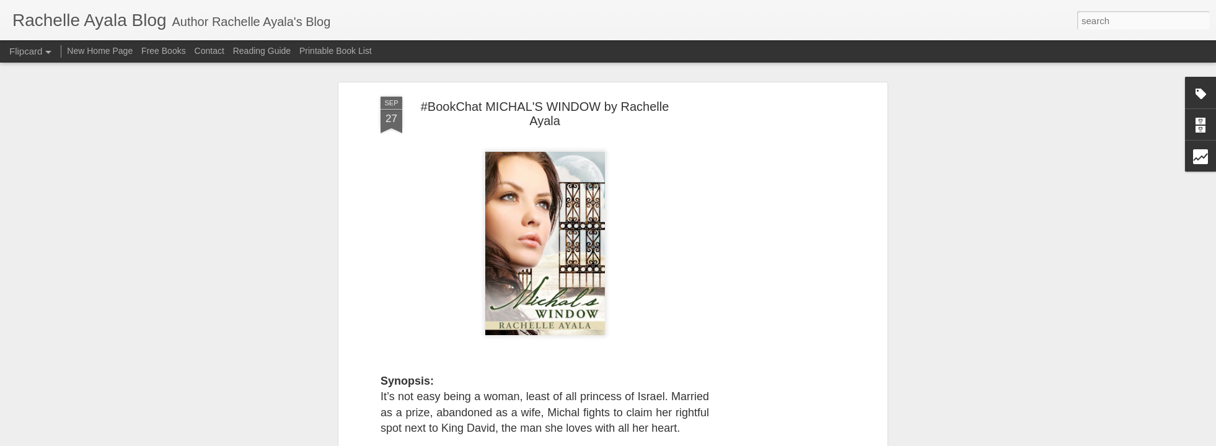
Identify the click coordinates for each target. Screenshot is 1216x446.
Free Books (163, 51)
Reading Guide (262, 51)
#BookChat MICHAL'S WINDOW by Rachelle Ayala (545, 114)
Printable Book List (335, 51)
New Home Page (100, 51)
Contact (209, 51)
